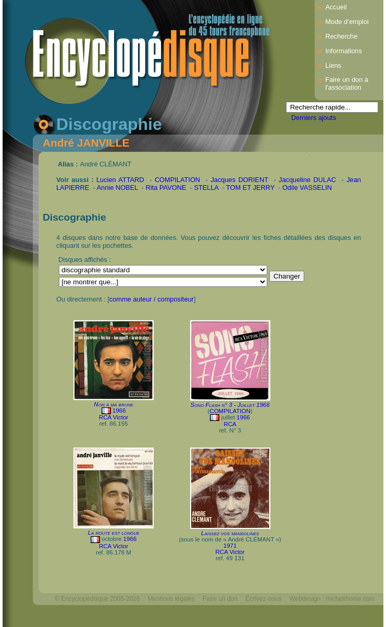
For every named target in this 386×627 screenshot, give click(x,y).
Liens (333, 65)
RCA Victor (113, 417)
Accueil (335, 7)
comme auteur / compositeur (151, 299)
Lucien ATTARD (120, 180)
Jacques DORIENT (239, 180)
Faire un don (220, 598)
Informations (343, 51)
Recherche (341, 36)
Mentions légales (171, 598)
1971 (230, 545)
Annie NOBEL (117, 187)
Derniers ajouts (313, 118)
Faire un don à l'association (346, 83)
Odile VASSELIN (307, 187)
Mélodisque (70, 616)
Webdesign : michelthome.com (332, 598)
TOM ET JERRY (250, 187)
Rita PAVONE (166, 187)
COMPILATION (177, 180)
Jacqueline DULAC (307, 180)
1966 (119, 410)
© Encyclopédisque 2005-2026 (97, 598)
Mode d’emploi (346, 22)
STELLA (206, 187)
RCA (229, 424)
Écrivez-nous (263, 598)
